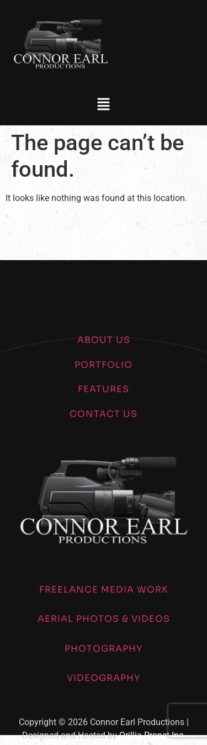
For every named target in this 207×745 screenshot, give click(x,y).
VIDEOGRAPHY (103, 678)
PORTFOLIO (103, 365)
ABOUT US (103, 340)
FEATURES (103, 389)
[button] (103, 105)
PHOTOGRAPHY (103, 648)
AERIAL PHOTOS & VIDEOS (104, 619)
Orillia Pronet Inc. (152, 735)
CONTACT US (103, 414)
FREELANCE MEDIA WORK (103, 589)
